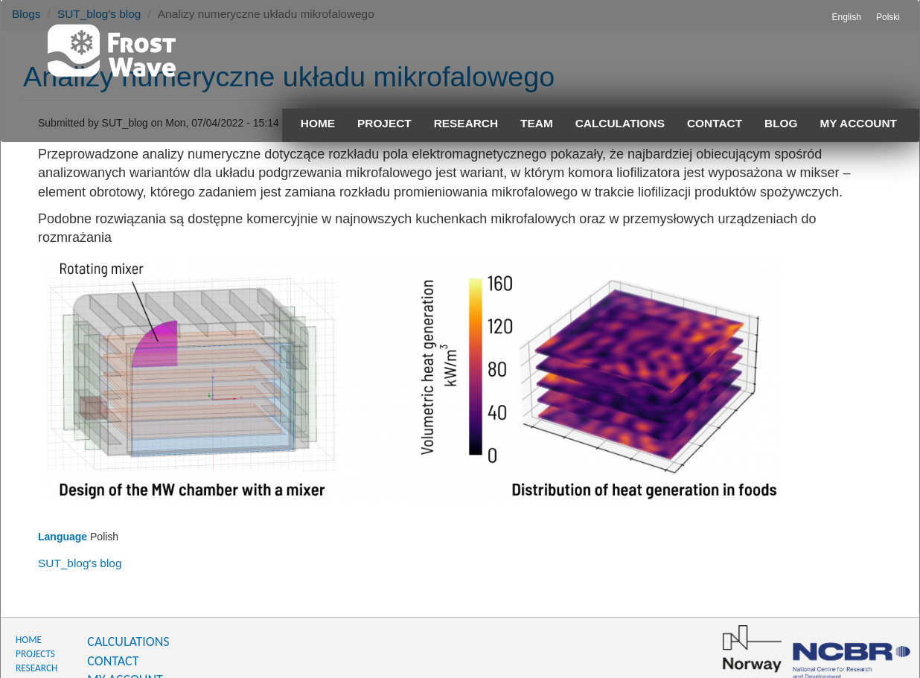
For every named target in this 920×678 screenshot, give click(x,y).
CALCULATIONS (128, 641)
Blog (780, 123)
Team (536, 123)
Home (318, 123)
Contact (714, 123)
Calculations (620, 123)
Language (62, 537)
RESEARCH (36, 668)
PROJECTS (35, 653)
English (846, 17)
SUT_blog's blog (79, 563)
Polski (888, 17)
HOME (29, 639)
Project (384, 123)
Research (466, 123)
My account (858, 123)
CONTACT (112, 661)
